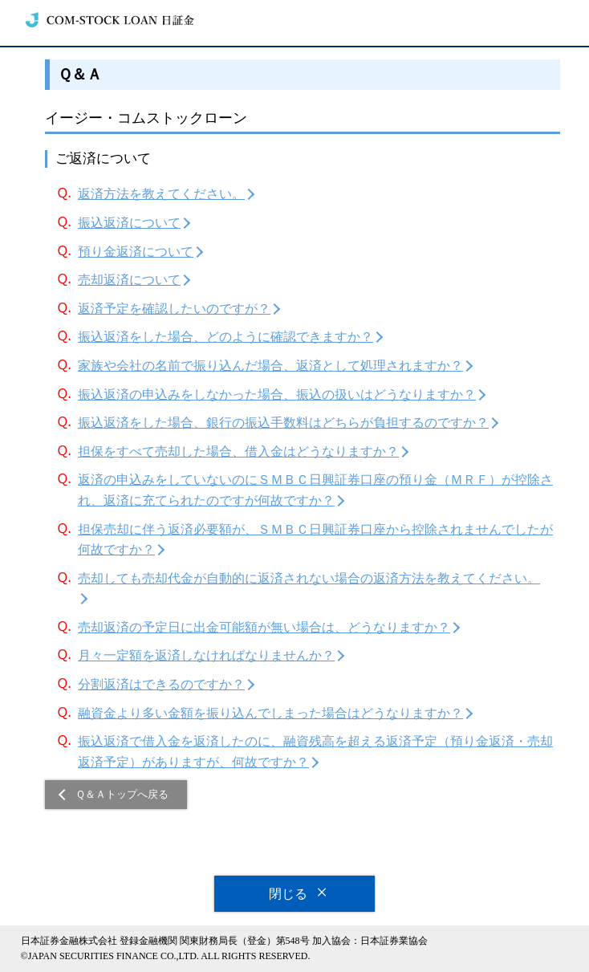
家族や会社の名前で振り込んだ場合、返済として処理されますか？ (270, 365)
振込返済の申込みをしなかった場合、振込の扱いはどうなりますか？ (277, 394)
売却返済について (129, 280)
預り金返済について (135, 251)
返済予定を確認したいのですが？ (174, 308)
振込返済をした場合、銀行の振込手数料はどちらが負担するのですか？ (283, 422)
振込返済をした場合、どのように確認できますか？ (225, 337)
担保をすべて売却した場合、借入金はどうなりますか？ (238, 451)
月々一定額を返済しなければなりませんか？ (206, 655)
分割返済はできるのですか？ (161, 684)
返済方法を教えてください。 (161, 194)
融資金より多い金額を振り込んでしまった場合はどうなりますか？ (270, 713)
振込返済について (129, 223)
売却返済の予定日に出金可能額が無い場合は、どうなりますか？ (264, 627)
